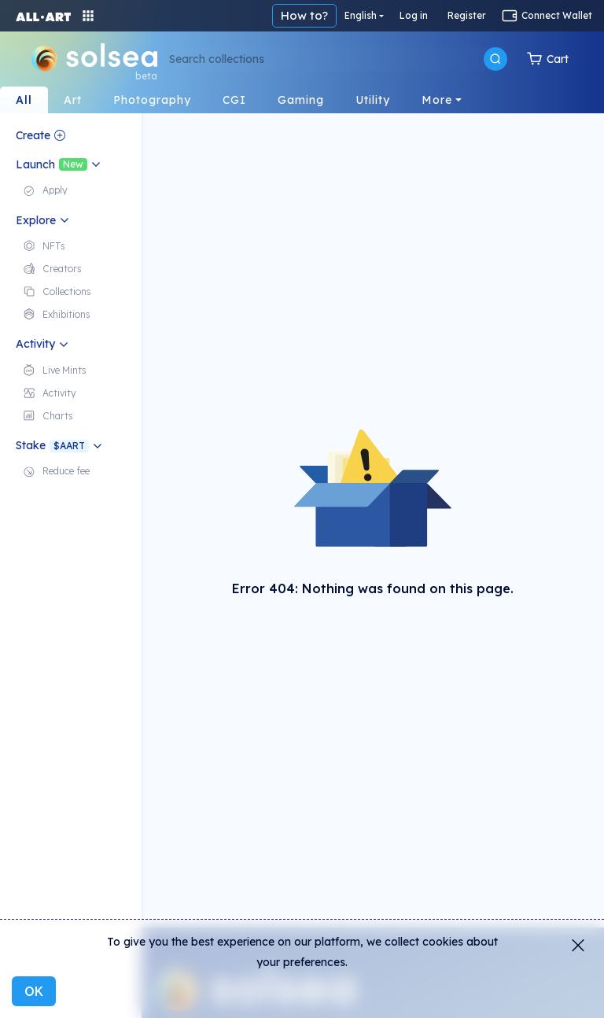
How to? (304, 15)
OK (33, 991)
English (360, 15)
